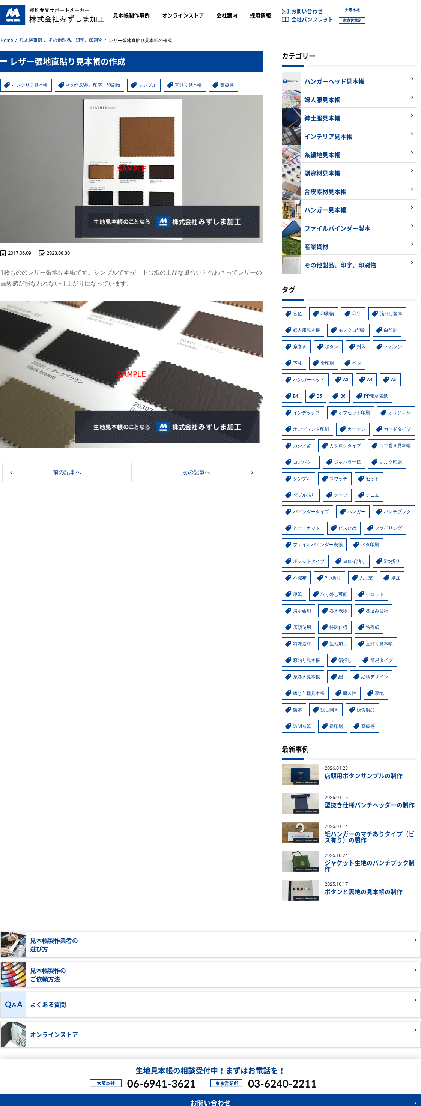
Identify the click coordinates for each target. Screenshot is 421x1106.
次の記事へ (196, 467)
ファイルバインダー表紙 (224, 1050)
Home (6, 39)
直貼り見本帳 (203, 81)
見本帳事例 (31, 39)
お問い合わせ (307, 11)
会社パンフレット (312, 19)
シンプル (160, 81)
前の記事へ (67, 467)
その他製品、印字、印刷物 (75, 39)
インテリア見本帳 (33, 81)
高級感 (243, 81)
